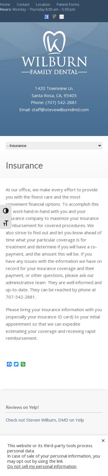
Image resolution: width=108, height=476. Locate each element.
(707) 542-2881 (61, 102)
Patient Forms (68, 4)
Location (43, 4)
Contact (23, 4)
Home (5, 4)
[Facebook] (9, 364)
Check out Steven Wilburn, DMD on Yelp (45, 420)
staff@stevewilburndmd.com (60, 109)
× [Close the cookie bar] (103, 440)
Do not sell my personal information (41, 466)
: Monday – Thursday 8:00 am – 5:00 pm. (38, 9)
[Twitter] (16, 364)
